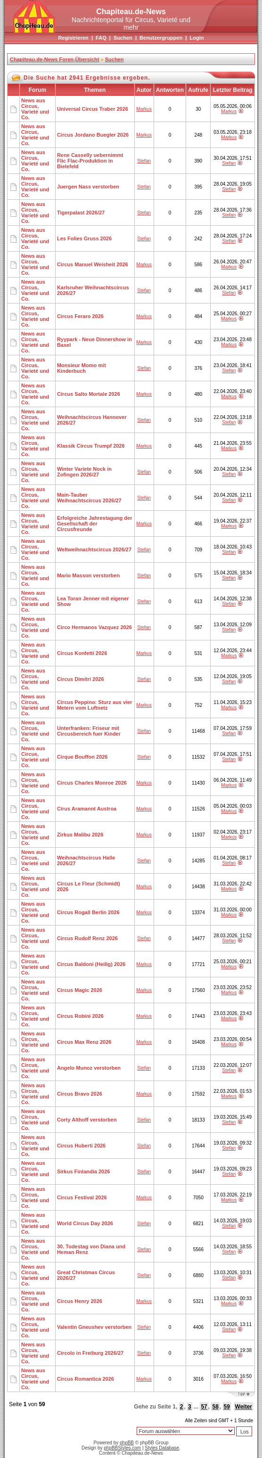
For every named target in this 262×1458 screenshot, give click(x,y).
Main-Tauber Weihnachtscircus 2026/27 (89, 497)
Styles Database (162, 1447)
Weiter (243, 1406)
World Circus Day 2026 (85, 1223)
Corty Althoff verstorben (87, 1119)
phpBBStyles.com (122, 1447)
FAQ (101, 38)
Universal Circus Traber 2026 (92, 109)
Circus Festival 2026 (82, 1197)
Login (196, 38)
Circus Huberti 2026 (81, 1145)
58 (215, 1406)
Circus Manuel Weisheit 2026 (92, 264)
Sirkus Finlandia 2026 (83, 1171)
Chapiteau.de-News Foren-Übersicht (54, 59)
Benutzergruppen (160, 38)
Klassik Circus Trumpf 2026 (91, 446)
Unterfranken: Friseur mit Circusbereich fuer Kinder (89, 731)
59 (227, 1406)
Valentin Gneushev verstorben (94, 1327)
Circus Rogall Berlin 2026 (88, 912)
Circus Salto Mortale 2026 (88, 394)
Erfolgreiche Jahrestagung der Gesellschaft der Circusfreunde (94, 523)
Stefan (144, 161)
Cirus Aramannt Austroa (86, 808)
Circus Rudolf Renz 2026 (87, 938)
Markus (144, 109)
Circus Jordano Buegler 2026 (93, 135)
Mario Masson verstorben (88, 575)
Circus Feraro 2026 (80, 316)
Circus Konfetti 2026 (82, 653)
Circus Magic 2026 (79, 990)
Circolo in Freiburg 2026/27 (90, 1353)
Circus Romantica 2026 (85, 1379)
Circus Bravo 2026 (79, 1094)
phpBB (127, 1442)
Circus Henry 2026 (79, 1301)
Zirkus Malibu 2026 (80, 834)
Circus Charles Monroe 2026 (92, 783)
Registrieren (73, 38)
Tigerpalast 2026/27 (81, 212)
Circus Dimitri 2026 (80, 679)
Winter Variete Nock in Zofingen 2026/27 (84, 471)
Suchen (123, 38)
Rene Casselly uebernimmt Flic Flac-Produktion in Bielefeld (90, 160)
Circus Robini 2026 (80, 1016)
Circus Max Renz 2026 (84, 1042)
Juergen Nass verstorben (88, 186)
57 (204, 1406)
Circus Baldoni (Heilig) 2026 (91, 964)
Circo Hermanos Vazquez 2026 (94, 627)
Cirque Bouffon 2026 (82, 757)
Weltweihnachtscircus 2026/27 (94, 549)
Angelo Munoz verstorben (89, 1068)
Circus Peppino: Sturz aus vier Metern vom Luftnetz (94, 705)
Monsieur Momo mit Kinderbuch (81, 368)
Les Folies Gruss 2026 (84, 238)
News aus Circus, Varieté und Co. (35, 109)
